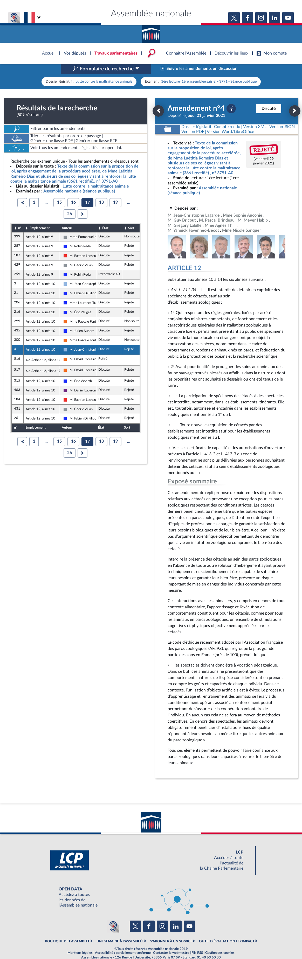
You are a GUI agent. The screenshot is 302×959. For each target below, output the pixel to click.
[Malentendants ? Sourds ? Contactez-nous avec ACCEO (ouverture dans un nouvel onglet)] (113, 915)
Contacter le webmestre (171, 941)
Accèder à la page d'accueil (151, 32)
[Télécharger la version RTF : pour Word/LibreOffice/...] (231, 120)
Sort (131, 216)
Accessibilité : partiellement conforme (123, 941)
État (105, 216)
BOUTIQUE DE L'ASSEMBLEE (67, 930)
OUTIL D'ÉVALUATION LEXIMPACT (227, 930)
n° (19, 216)
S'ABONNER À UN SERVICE (171, 930)
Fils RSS (197, 941)
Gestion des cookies (220, 941)
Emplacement (40, 216)
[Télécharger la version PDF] (231, 97)
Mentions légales (80, 941)
